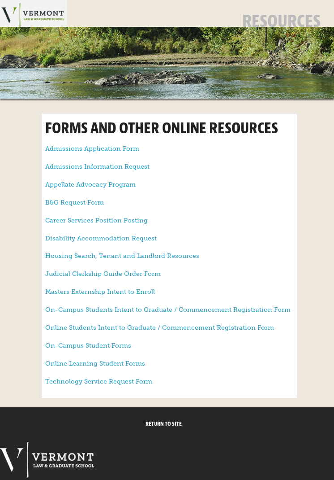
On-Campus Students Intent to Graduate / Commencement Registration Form (168, 310)
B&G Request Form (74, 202)
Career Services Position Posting (96, 220)
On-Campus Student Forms (88, 345)
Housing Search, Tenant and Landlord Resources (122, 256)
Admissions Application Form (92, 149)
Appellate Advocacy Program (90, 184)
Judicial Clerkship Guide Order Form (103, 274)
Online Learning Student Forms (95, 363)
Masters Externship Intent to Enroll (100, 292)
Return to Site (164, 424)
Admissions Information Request (97, 166)
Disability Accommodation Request (101, 238)
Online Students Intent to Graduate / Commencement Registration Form (159, 328)
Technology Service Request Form (98, 381)
